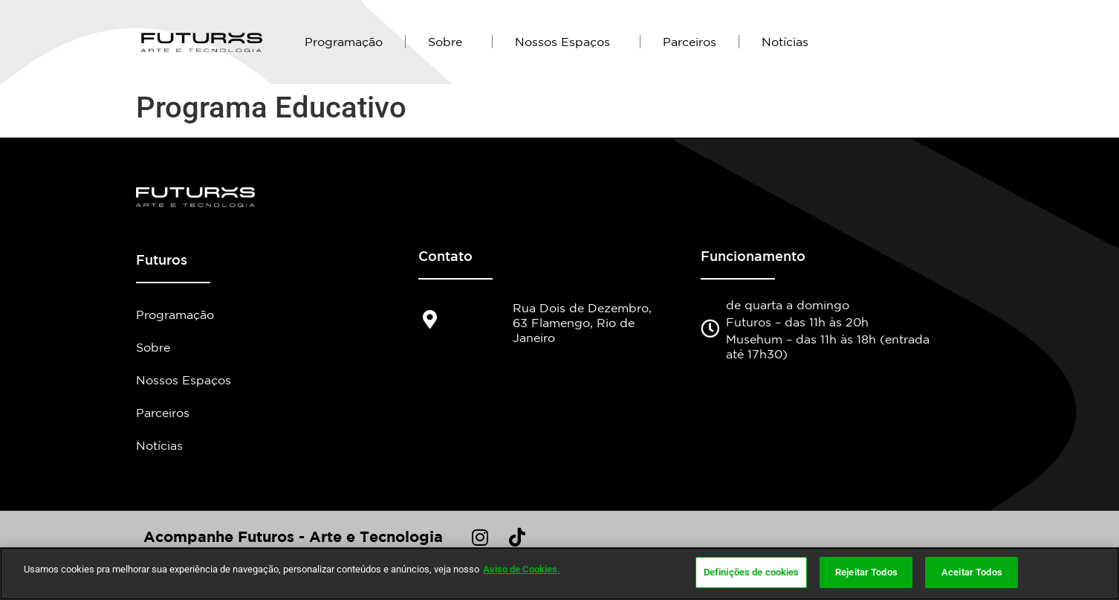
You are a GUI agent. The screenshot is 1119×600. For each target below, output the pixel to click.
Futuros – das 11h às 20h (797, 322)
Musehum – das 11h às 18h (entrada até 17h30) (828, 346)
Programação (344, 41)
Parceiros (689, 41)
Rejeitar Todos (866, 574)
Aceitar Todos (971, 574)
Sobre (449, 41)
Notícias (785, 41)
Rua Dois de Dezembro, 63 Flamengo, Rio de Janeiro (582, 322)
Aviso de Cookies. (521, 571)
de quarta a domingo (787, 305)
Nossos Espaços (566, 41)
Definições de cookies (751, 574)
